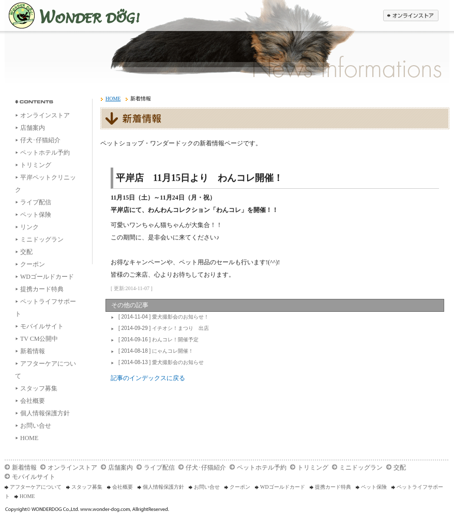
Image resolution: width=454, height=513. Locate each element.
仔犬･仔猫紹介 (40, 140)
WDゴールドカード (47, 276)
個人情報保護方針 (45, 413)
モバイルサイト (42, 326)
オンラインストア (45, 115)
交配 (26, 251)
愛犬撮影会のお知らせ (160, 362)
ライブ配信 (35, 202)
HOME (29, 438)
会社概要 (32, 400)
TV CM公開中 (39, 338)
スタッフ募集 (38, 388)
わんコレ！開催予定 (157, 339)
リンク (29, 227)
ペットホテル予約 (45, 152)
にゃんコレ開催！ (154, 351)
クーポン (32, 264)
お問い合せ (35, 425)
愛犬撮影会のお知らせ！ (162, 317)
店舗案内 (32, 127)
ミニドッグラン (42, 239)
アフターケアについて (36, 487)
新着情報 (32, 351)
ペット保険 (35, 214)
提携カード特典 (42, 289)
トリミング (35, 165)
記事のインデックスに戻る (148, 378)
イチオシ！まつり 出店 (162, 328)
